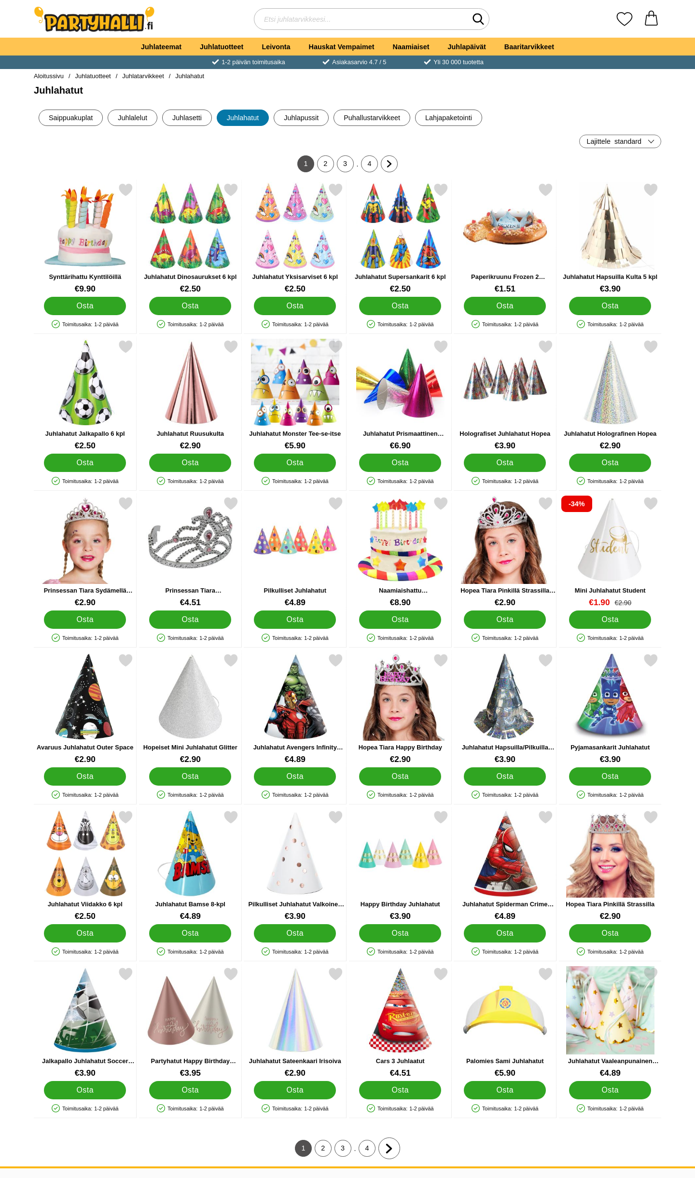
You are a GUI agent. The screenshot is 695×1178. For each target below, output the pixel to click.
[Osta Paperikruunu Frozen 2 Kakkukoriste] (505, 306)
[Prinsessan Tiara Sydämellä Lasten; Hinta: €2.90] (85, 551)
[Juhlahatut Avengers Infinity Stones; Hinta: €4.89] (295, 708)
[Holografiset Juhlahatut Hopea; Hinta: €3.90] (505, 395)
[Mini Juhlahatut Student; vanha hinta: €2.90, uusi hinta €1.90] (610, 551)
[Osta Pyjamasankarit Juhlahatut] (610, 776)
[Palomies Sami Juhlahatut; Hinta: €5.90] (505, 1022)
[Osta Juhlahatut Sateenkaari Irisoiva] (295, 1090)
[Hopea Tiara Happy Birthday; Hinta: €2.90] (400, 708)
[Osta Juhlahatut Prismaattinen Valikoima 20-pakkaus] (400, 463)
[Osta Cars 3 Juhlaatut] (400, 1090)
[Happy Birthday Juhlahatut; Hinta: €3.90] (400, 865)
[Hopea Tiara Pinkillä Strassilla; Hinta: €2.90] (610, 865)
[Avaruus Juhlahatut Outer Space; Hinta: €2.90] (85, 708)
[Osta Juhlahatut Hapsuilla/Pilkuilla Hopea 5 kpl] (505, 776)
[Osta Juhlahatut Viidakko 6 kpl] (85, 933)
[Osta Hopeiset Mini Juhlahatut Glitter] (190, 776)
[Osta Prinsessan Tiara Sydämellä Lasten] (85, 619)
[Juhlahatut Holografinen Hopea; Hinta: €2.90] (610, 395)
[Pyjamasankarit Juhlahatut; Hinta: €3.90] (610, 708)
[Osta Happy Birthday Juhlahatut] (400, 933)
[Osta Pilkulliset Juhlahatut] (295, 619)
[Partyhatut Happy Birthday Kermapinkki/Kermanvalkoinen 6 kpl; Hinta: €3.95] (190, 1022)
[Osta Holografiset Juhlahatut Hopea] (505, 463)
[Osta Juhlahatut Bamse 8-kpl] (190, 933)
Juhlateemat (161, 47)
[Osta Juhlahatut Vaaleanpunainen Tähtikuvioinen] (610, 1090)
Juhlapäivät (467, 47)
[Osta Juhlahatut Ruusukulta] (190, 463)
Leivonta (276, 47)
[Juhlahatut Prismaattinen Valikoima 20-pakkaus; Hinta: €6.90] (400, 395)
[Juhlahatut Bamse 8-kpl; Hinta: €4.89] (190, 865)
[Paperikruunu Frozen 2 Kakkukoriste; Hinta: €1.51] (505, 238)
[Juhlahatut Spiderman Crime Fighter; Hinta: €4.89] (505, 865)
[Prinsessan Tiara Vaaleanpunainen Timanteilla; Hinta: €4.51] (190, 551)
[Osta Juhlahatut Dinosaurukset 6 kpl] (190, 306)
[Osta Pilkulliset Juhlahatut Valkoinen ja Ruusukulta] (295, 933)
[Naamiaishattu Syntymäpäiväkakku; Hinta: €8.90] (400, 551)
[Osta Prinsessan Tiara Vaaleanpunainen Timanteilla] (190, 619)
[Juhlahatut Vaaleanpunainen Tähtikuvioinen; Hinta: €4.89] (610, 1022)
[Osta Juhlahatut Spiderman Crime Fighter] (505, 933)
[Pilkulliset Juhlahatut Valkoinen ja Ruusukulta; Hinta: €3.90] (295, 865)
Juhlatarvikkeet (143, 76)
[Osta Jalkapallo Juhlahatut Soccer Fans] (85, 1090)
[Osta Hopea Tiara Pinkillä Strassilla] (610, 933)
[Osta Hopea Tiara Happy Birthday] (400, 776)
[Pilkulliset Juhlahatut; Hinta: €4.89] (295, 551)
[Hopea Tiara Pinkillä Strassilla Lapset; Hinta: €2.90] (505, 551)
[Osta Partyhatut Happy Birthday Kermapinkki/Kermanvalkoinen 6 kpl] (190, 1090)
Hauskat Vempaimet (342, 47)
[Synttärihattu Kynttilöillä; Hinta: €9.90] (85, 238)
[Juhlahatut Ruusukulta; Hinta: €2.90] (190, 395)
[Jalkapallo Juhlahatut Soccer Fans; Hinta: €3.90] (85, 1022)
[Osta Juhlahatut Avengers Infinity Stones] (295, 776)
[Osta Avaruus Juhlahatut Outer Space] (85, 776)
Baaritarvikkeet (529, 47)
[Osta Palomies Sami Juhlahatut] (505, 1090)
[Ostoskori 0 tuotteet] (651, 19)
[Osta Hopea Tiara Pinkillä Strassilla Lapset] (505, 619)
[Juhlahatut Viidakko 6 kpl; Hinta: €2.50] (85, 865)
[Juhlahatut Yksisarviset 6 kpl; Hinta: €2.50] (295, 238)
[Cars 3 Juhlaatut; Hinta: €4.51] (400, 1022)
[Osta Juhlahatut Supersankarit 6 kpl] (400, 306)
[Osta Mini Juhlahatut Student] (610, 619)
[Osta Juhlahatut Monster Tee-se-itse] (295, 463)
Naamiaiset (411, 47)
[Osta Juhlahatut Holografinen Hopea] (610, 463)
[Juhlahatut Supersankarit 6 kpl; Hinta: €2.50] (400, 238)
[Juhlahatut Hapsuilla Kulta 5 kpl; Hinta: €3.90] (610, 238)
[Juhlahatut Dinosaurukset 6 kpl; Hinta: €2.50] (190, 238)
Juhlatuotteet (221, 47)
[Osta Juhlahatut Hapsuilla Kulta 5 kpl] (610, 306)
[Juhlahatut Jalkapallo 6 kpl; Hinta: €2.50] (85, 395)
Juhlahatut (189, 76)
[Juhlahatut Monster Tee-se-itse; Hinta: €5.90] (295, 395)
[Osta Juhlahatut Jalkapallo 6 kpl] (85, 463)
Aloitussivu (49, 76)
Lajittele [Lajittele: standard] (613, 141)
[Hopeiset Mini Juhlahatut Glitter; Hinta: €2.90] (190, 708)
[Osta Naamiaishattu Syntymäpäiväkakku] (400, 619)
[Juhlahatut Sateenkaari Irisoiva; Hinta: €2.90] (295, 1022)
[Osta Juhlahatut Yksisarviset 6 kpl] (295, 306)
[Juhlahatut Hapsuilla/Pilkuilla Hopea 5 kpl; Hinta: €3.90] (505, 708)
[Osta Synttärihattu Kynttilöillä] (85, 306)
